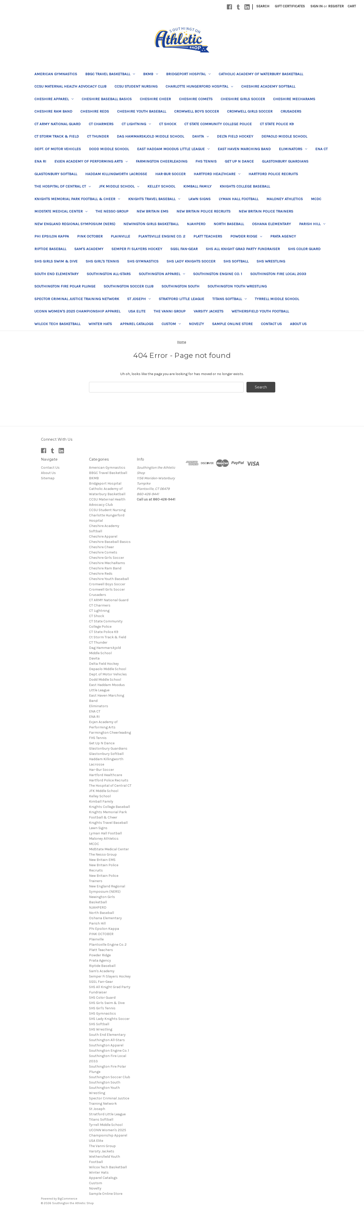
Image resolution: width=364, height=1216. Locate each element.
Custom (171, 324)
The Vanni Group (170, 311)
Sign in (316, 6)
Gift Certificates (290, 6)
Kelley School (161, 186)
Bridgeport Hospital (188, 74)
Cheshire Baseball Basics (107, 99)
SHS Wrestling (271, 261)
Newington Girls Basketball (151, 224)
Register (336, 6)
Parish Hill (312, 224)
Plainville (120, 236)
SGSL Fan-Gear (184, 249)
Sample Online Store (232, 324)
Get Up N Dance (239, 161)
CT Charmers (101, 124)
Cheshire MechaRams (294, 99)
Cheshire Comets (196, 99)
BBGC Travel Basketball (110, 74)
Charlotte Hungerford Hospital (199, 86)
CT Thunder (98, 136)
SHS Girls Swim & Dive (56, 261)
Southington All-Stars (109, 274)
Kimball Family (197, 186)
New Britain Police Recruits (203, 211)
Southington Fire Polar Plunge (65, 286)
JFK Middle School (119, 186)
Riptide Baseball (50, 249)
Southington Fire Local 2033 (278, 274)
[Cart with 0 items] (352, 6)
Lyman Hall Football (238, 199)
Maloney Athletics (284, 199)
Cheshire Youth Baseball (141, 111)
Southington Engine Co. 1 (217, 274)
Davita (200, 136)
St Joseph (139, 299)
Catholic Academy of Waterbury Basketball (261, 74)
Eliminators (293, 149)
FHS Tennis (206, 161)
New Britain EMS (152, 211)
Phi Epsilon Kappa (51, 236)
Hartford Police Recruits (273, 174)
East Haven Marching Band (244, 149)
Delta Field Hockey (235, 136)
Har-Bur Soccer (170, 174)
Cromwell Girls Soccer (249, 111)
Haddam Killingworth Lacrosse (116, 174)
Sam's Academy (88, 249)
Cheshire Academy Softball (268, 86)
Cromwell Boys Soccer (196, 111)
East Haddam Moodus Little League (173, 149)
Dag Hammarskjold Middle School (150, 136)
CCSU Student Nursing (136, 86)
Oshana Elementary (271, 224)
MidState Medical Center (60, 211)
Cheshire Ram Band (53, 111)
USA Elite (137, 311)
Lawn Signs (199, 199)
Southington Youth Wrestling (237, 286)
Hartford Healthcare (217, 174)
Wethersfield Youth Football (260, 311)
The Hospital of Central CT (62, 186)
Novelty (196, 324)
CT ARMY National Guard (57, 124)
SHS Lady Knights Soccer (191, 261)
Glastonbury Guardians (285, 161)
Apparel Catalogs (136, 324)
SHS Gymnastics (142, 261)
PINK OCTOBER (90, 236)
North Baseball (229, 224)
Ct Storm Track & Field (56, 136)
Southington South (180, 286)
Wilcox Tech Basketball (57, 324)
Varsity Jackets (208, 311)
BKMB (150, 74)
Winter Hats (100, 324)
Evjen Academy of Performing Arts (91, 161)
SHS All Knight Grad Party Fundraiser (243, 249)
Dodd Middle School (109, 149)
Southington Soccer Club (128, 286)
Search (262, 6)
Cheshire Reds (94, 111)
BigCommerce (67, 1198)
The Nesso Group (112, 211)
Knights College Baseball (245, 186)
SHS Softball (235, 261)
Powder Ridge (246, 236)
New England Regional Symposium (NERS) (74, 224)
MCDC (316, 199)
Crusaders (291, 111)
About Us (298, 324)
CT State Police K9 (277, 124)
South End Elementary (56, 274)
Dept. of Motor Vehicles (57, 149)
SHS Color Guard (304, 249)
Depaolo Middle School (284, 136)
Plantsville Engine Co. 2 (161, 236)
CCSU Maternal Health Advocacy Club (70, 86)
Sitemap (48, 478)
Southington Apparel (162, 274)
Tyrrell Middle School (277, 299)
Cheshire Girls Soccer (243, 99)
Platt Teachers (207, 236)
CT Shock (167, 124)
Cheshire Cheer (155, 99)
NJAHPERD (196, 224)
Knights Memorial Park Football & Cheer (77, 199)
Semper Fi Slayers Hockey (136, 249)
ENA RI (40, 161)
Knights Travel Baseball (154, 199)
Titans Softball (229, 299)
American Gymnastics (55, 74)
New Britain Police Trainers (266, 211)
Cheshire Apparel (54, 99)
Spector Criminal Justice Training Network (76, 299)
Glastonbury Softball (55, 174)
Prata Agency (283, 236)
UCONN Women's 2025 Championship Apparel (77, 311)
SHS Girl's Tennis (102, 261)
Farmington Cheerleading (161, 161)
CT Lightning (136, 124)
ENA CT (321, 149)
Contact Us (271, 324)
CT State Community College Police (218, 124)
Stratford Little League (181, 299)
